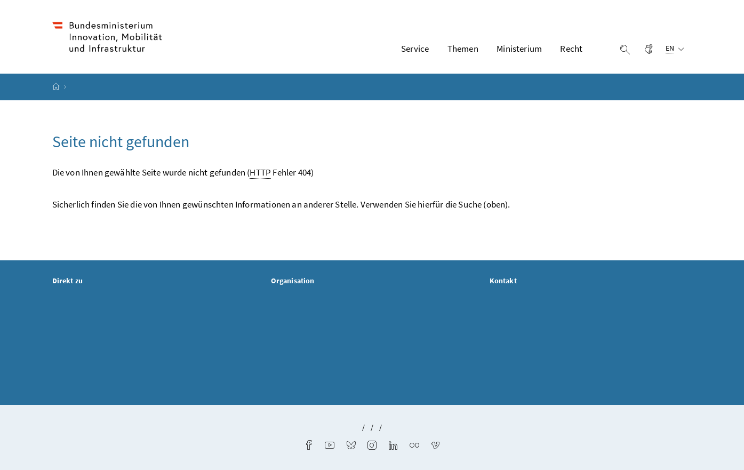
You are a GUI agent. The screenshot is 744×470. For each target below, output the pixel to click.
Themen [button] (462, 48)
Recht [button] (571, 48)
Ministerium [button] (519, 48)
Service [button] (415, 48)
